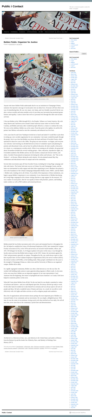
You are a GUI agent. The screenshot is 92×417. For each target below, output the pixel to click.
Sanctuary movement (39, 346)
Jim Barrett (19, 44)
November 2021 (74, 118)
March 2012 (73, 271)
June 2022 (73, 111)
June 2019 (73, 150)
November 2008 (74, 326)
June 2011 (73, 286)
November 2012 (74, 257)
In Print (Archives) (32, 32)
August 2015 (74, 210)
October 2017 (74, 171)
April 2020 (73, 141)
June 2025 (73, 81)
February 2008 (74, 338)
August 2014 (74, 227)
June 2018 (73, 161)
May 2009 (73, 320)
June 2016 (73, 197)
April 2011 (73, 289)
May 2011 (73, 288)
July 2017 (73, 177)
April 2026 (73, 72)
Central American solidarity (10, 348)
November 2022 (74, 108)
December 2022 (74, 106)
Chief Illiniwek (19, 346)
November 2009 (74, 311)
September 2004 (74, 374)
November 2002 (74, 390)
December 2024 (74, 86)
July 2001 (73, 407)
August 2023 (74, 97)
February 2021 (74, 128)
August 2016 (74, 193)
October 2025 (74, 77)
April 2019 (73, 153)
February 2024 (74, 94)
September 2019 (74, 148)
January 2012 (74, 274)
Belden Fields (59, 346)
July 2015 (73, 212)
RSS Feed (73, 48)
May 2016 (73, 198)
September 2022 (74, 109)
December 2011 (74, 276)
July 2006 (73, 365)
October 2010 (74, 298)
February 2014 (74, 235)
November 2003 (74, 380)
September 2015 (74, 209)
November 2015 (74, 205)
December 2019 (74, 145)
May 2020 (73, 139)
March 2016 (73, 202)
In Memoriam (27, 346)
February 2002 (74, 397)
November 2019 (74, 146)
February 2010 (74, 308)
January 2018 (74, 168)
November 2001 (74, 400)
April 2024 (73, 92)
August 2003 (74, 385)
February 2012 (74, 273)
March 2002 (73, 395)
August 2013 (74, 246)
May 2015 (73, 214)
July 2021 (73, 123)
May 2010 (73, 303)
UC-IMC (41, 32)
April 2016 (73, 200)
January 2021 (74, 129)
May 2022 (73, 113)
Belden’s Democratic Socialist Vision (13, 38)
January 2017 (74, 185)
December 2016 (74, 187)
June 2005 (73, 368)
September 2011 (74, 281)
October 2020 (74, 133)
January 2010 (74, 310)
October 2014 (74, 224)
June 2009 (73, 318)
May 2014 (73, 232)
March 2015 (73, 217)
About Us (6, 32)
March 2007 (73, 353)
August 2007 (74, 347)
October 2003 (74, 382)
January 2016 (74, 203)
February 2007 (74, 355)
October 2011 (74, 279)
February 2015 (74, 219)
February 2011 (74, 293)
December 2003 (74, 379)
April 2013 (73, 251)
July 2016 (73, 195)
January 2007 (74, 357)
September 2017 (74, 173)
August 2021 (74, 121)
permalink (54, 348)
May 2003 (73, 389)
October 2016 (74, 190)
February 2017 (74, 183)
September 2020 (74, 134)
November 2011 (74, 278)
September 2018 (74, 160)
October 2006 (74, 362)
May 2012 (73, 267)
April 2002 (73, 394)
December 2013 (74, 239)
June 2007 (73, 348)
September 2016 (74, 192)
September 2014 (74, 225)
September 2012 (74, 261)
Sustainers (22, 32)
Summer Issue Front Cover (56, 38)
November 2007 (74, 342)
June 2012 (73, 266)
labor (32, 346)
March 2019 (73, 155)
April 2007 (73, 352)
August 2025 (74, 79)
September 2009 (74, 315)
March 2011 (73, 291)
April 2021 (73, 126)
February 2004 (74, 377)
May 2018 (73, 163)
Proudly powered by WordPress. (78, 412)
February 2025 (74, 84)
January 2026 (74, 76)
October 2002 (74, 392)
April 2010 (73, 305)
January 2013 (74, 256)
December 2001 (74, 399)
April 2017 (73, 182)
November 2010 (74, 296)
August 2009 (74, 316)
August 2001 (74, 406)
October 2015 (74, 207)
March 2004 (73, 375)
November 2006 (74, 360)
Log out (73, 46)
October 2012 (74, 259)
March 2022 (73, 114)
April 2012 (73, 269)
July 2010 (73, 301)
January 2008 (74, 340)
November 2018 (74, 158)
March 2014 (73, 234)
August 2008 (74, 330)
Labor (26, 348)
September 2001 (74, 404)
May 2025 (73, 82)
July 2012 (73, 264)
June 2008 (73, 331)
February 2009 (74, 325)
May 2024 (73, 91)
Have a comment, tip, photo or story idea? (56, 32)
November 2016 (74, 188)
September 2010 (74, 299)
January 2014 (74, 237)
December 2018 (74, 156)
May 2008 (73, 333)
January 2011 (74, 294)
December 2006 (74, 358)
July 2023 (73, 99)
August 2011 (74, 283)
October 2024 (74, 87)
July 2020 (73, 136)
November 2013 (74, 241)
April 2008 (73, 335)
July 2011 (73, 284)
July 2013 (73, 247)
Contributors (14, 32)
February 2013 (74, 254)
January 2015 (74, 220)
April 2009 (73, 321)
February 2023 (74, 104)
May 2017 (73, 180)
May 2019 (73, 151)
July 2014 (73, 229)
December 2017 (74, 170)
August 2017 (74, 175)
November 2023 (74, 96)
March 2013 (73, 252)
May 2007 (73, 350)
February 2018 (74, 166)
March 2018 (73, 165)
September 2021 (74, 119)
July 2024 (73, 89)
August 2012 (74, 262)
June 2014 (73, 230)
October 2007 (74, 343)
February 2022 (74, 116)
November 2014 (74, 222)
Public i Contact (12, 6)
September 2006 (74, 363)
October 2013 (74, 242)
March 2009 (73, 323)
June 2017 (73, 178)
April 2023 (73, 102)
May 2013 (73, 249)
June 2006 (73, 367)
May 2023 (73, 101)
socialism (47, 346)
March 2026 (73, 74)
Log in (72, 41)
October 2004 (74, 372)
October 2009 (74, 313)
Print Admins (74, 40)
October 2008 (74, 328)
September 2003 (74, 384)
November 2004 (74, 370)
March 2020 (73, 143)
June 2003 (73, 387)
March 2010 (73, 306)
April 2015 (73, 215)
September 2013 (74, 244)
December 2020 (74, 131)
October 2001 (74, 402)
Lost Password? (74, 45)
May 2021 (73, 124)
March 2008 (73, 336)
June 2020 (73, 138)
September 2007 (74, 345)
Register (73, 43)
